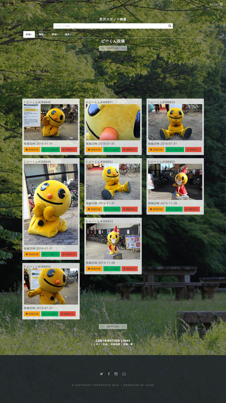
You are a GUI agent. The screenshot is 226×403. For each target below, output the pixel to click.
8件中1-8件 (113, 48)
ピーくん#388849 (39, 162)
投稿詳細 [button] (32, 149)
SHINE (149, 385)
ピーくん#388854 (163, 102)
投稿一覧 (128, 344)
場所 (68, 34)
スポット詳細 (100, 344)
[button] (50, 149)
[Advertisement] (113, 74)
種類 (42, 34)
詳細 (29, 34)
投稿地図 (115, 344)
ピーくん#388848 (39, 102)
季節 (55, 34)
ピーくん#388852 (101, 162)
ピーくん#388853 (101, 221)
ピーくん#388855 (163, 162)
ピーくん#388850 (39, 266)
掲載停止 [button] (69, 149)
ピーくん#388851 (101, 102)
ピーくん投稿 (113, 40)
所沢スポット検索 (112, 19)
